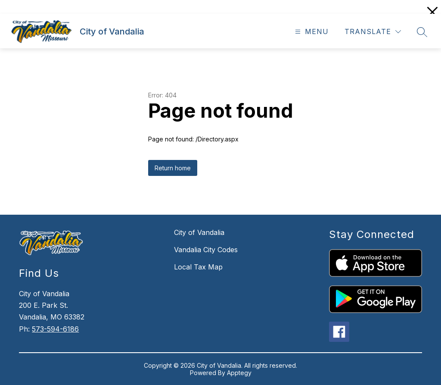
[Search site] (422, 32)
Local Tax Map (198, 267)
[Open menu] (311, 31)
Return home (173, 168)
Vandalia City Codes (206, 249)
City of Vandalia (199, 232)
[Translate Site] (372, 31)
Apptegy (239, 372)
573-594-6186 (55, 329)
